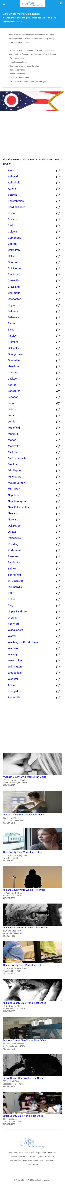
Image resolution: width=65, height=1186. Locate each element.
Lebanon (13, 397)
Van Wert (13, 623)
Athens (12, 188)
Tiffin (11, 593)
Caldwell (13, 231)
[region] (32, 135)
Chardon (13, 262)
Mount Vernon (16, 482)
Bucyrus (13, 219)
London (12, 421)
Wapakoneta (15, 629)
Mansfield (14, 427)
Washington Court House (23, 642)
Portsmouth (15, 550)
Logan (11, 415)
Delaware (13, 317)
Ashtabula (14, 182)
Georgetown (15, 354)
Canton (12, 243)
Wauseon (13, 648)
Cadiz (11, 225)
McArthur (13, 452)
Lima (11, 403)
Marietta (13, 433)
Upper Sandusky (18, 611)
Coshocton (14, 299)
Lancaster (14, 390)
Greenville (14, 360)
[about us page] (61, 4)
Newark (12, 513)
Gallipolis (13, 348)
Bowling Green (16, 207)
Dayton (12, 305)
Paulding (13, 544)
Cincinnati (14, 274)
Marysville (14, 446)
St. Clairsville (15, 580)
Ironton (12, 372)
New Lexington (17, 501)
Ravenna (13, 556)
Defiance (13, 311)
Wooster (13, 679)
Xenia (11, 685)
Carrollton (14, 250)
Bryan (11, 213)
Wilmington (15, 666)
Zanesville (14, 697)
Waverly (12, 654)
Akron (11, 170)
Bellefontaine (16, 200)
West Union (15, 660)
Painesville (14, 537)
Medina (12, 464)
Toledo (12, 599)
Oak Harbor (14, 525)
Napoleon (14, 495)
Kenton (12, 384)
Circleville (13, 280)
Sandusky (14, 562)
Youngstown (15, 691)
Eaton (11, 323)
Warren (12, 636)
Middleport (14, 470)
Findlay (12, 335)
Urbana (12, 617)
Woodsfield (15, 672)
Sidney (12, 568)
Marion (12, 439)
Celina (11, 256)
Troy (10, 605)
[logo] (32, 3)
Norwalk (13, 519)
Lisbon (12, 409)
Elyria (11, 329)
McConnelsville (17, 458)
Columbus (14, 292)
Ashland (13, 176)
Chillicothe (14, 268)
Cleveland (14, 286)
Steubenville (15, 587)
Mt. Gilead (14, 489)
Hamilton (13, 366)
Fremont (13, 341)
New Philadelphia (18, 507)
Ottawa (12, 531)
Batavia (12, 194)
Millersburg (14, 476)
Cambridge (14, 237)
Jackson (13, 378)
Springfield (14, 574)
